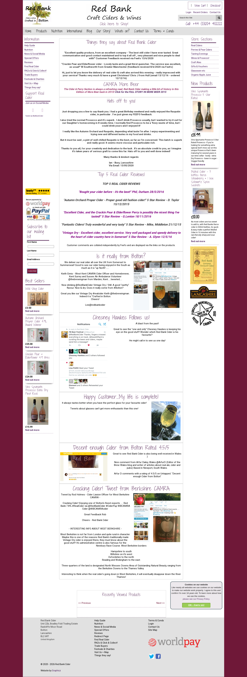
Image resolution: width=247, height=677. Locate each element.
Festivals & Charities (34, 79)
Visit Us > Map (31, 83)
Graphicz (56, 670)
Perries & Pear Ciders (201, 49)
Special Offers (31, 58)
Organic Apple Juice (201, 75)
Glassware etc (198, 70)
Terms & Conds (156, 620)
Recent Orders (200, 12)
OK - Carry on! (196, 605)
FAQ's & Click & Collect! (35, 70)
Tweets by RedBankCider (34, 116)
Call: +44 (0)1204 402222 (204, 23)
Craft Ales (196, 62)
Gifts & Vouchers (199, 66)
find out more (32, 311)
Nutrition (28, 49)
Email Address (33, 259)
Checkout (215, 5)
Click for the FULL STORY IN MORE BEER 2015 (140, 92)
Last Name (32, 251)
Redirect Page (101, 636)
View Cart (200, 5)
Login (188, 12)
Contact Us (215, 12)
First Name (32, 242)
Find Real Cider (31, 66)
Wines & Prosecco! (200, 58)
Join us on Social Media (37, 103)
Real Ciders (196, 45)
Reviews (28, 62)
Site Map (152, 630)
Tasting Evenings (199, 54)
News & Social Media (34, 54)
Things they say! (32, 87)
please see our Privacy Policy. (196, 599)
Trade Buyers (31, 75)
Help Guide (29, 45)
